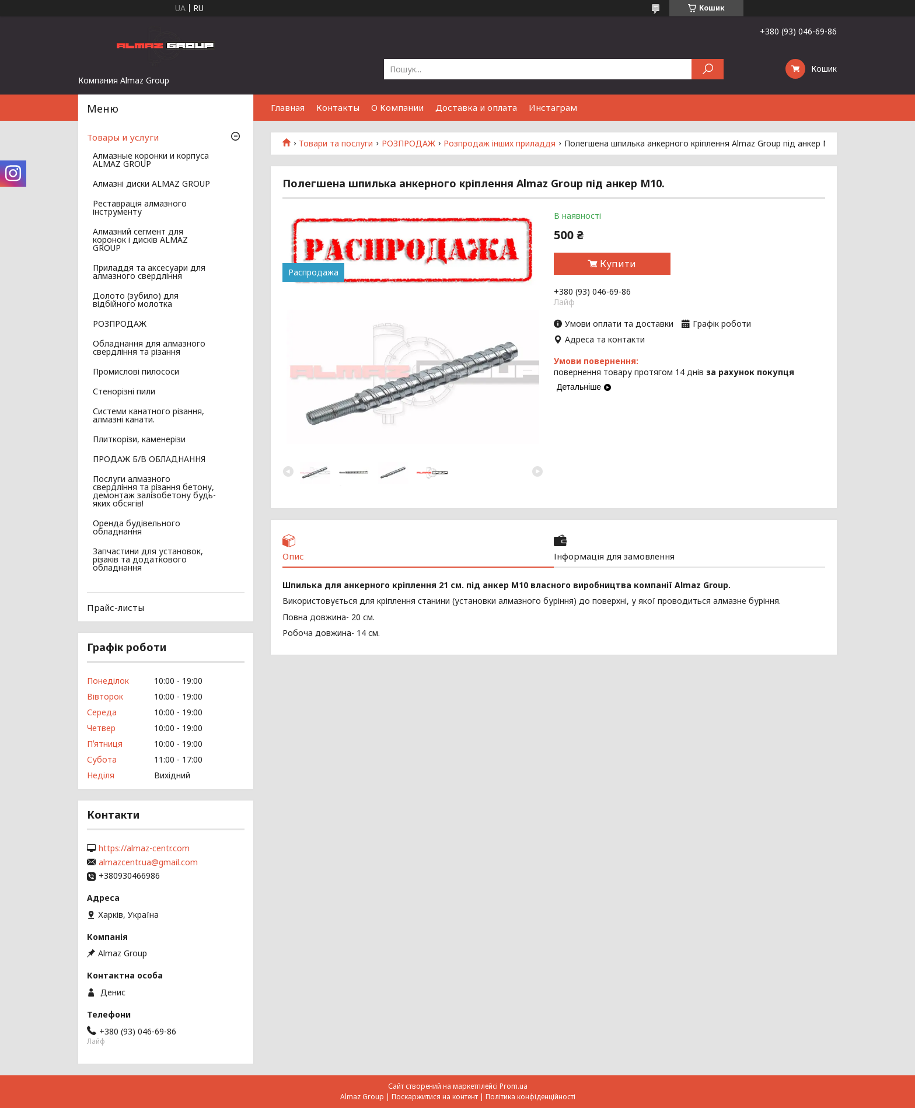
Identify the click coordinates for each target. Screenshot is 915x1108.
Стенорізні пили (124, 392)
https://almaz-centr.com (144, 848)
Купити (618, 263)
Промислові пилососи (136, 372)
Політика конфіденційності (530, 1097)
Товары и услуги (123, 137)
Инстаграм (553, 107)
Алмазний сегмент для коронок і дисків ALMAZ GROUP (140, 240)
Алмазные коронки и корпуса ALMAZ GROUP (151, 160)
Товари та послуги (336, 143)
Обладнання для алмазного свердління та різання (149, 348)
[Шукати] (708, 69)
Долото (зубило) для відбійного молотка (136, 300)
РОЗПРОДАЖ (408, 143)
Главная (288, 107)
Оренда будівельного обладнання (136, 528)
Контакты (337, 107)
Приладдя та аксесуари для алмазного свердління (149, 272)
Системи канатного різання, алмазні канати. (148, 416)
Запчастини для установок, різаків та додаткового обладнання (148, 560)
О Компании (397, 107)
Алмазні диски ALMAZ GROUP (151, 184)
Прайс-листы (115, 607)
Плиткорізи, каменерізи (139, 440)
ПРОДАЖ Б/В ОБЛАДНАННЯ (149, 459)
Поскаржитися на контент (435, 1097)
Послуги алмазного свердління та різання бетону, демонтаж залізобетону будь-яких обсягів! (154, 492)
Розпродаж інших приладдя (499, 143)
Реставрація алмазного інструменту (140, 208)
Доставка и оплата (476, 107)
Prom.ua (514, 1086)
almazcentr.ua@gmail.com (148, 862)
